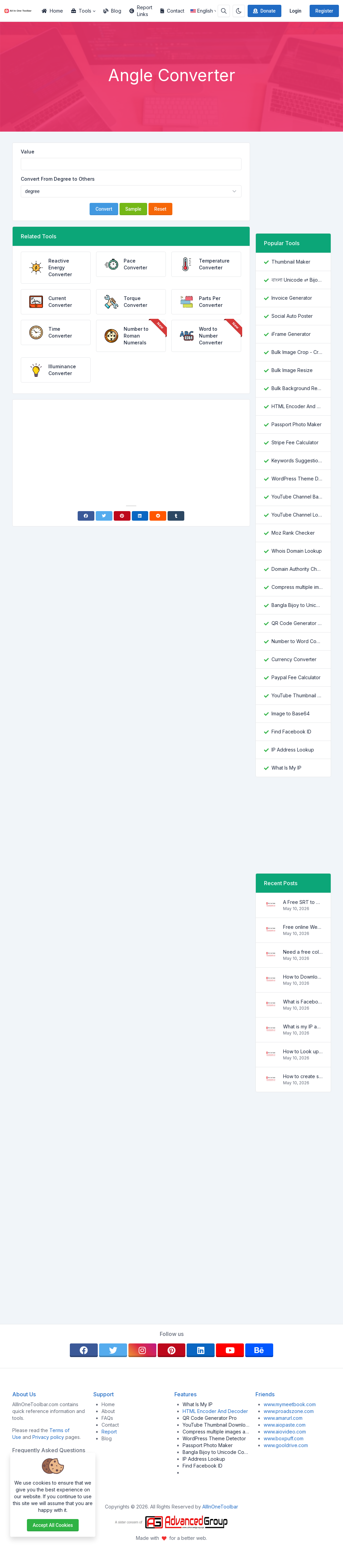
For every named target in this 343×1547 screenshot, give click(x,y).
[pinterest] (172, 1350)
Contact (172, 11)
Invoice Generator (291, 298)
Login (295, 11)
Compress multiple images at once (297, 587)
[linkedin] (201, 1350)
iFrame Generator (291, 334)
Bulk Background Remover (297, 388)
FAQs (107, 1418)
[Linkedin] (140, 516)
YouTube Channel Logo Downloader (297, 515)
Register (324, 11)
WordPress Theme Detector (297, 478)
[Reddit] (158, 516)
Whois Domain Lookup (296, 551)
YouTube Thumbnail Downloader (297, 695)
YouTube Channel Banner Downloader (297, 497)
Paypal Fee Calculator (296, 677)
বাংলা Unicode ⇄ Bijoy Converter (297, 280)
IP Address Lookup (292, 750)
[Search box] (224, 11)
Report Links (140, 10)
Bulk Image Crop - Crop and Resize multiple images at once (297, 352)
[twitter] (113, 1350)
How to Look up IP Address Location (303, 1051)
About (108, 1411)
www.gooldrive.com (286, 1445)
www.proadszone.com (289, 1411)
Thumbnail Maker (290, 262)
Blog (112, 11)
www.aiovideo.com (285, 1431)
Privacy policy (48, 1437)
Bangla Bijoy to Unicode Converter (297, 605)
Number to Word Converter (297, 641)
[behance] (259, 1350)
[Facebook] (86, 516)
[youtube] (230, 1350)
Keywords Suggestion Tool (297, 460)
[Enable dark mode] (239, 11)
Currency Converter (293, 659)
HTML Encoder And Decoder (297, 406)
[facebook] (84, 1350)
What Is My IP (286, 768)
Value (27, 151)
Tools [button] (81, 11)
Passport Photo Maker (296, 424)
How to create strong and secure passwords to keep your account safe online (303, 1076)
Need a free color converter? (303, 952)
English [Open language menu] (201, 11)
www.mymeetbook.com (290, 1404)
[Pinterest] (122, 516)
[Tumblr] (176, 516)
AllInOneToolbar (220, 1506)
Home (52, 11)
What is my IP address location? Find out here (303, 1026)
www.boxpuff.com (283, 1438)
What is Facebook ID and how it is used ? (303, 1002)
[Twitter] (104, 516)
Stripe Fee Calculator (294, 442)
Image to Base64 (290, 713)
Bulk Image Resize (292, 370)
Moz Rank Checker (293, 533)
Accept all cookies (53, 1525)
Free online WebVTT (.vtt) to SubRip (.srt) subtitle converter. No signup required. (303, 927)
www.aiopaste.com (285, 1425)
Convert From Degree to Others (58, 179)
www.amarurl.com (283, 1418)
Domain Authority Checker (297, 569)
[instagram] (142, 1350)
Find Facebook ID (291, 731)
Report (109, 1431)
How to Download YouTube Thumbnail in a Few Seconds (303, 977)
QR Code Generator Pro (297, 623)
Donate (264, 11)
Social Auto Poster (292, 316)
